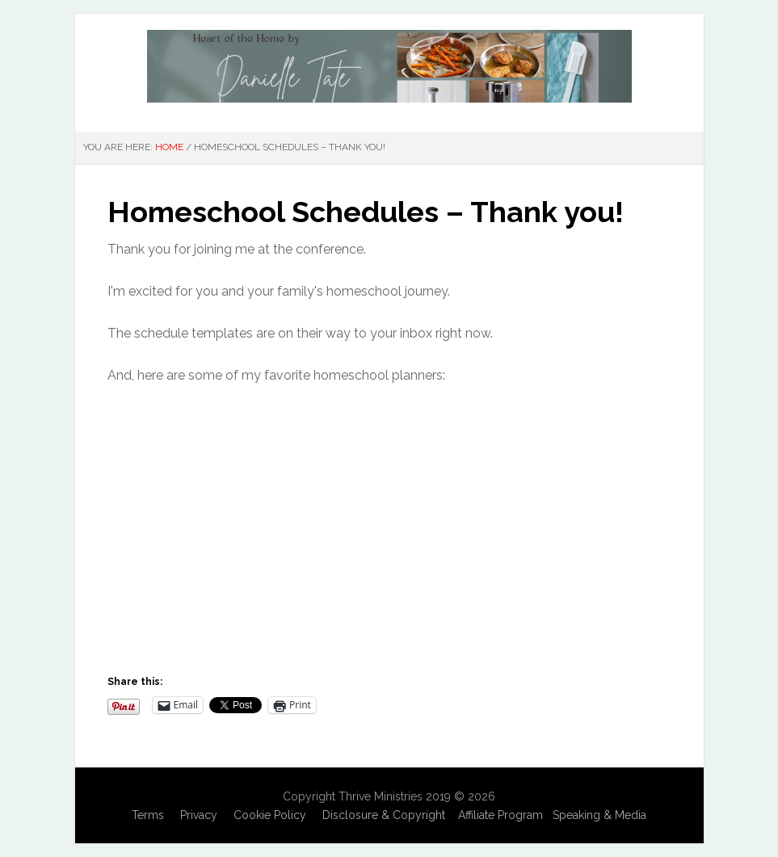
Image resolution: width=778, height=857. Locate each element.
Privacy (198, 815)
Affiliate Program (500, 815)
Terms (148, 815)
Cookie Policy (269, 815)
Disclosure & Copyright (383, 815)
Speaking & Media (599, 815)
